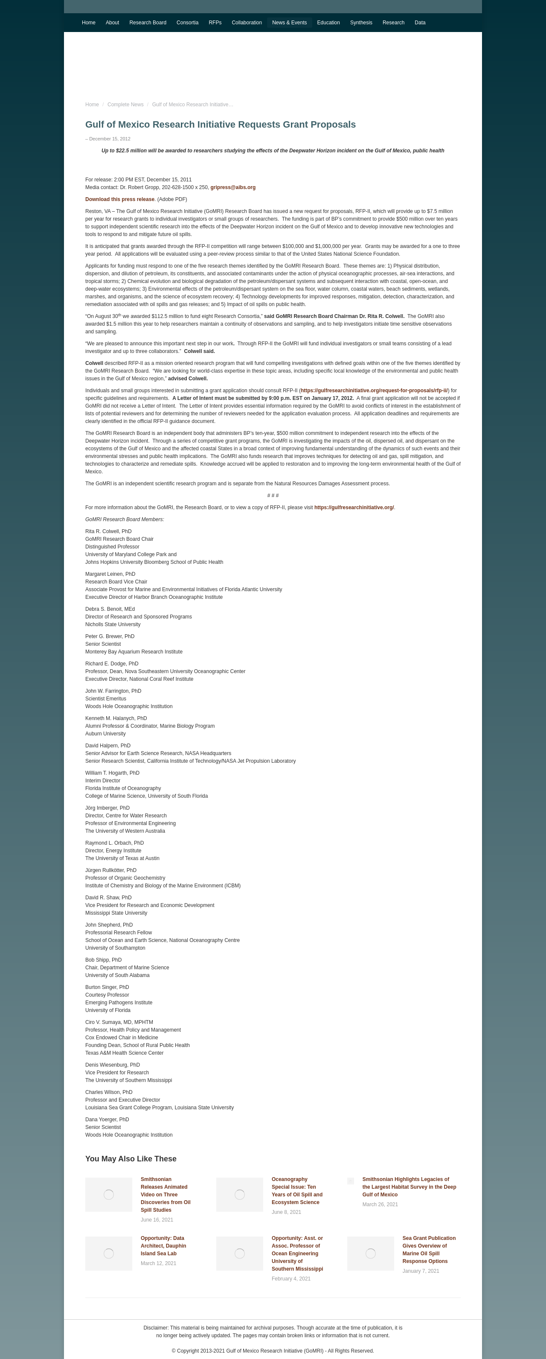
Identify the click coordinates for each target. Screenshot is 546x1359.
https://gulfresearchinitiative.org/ (354, 507)
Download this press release (119, 199)
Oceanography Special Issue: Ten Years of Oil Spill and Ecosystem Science (297, 1190)
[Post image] (108, 1195)
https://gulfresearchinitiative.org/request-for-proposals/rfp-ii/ (374, 391)
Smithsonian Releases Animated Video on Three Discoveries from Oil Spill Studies (166, 1194)
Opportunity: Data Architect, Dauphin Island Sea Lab (163, 1246)
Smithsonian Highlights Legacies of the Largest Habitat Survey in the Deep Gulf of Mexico (409, 1187)
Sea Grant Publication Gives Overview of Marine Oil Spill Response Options (429, 1249)
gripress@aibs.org (233, 187)
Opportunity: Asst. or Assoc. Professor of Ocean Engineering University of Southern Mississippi (297, 1253)
